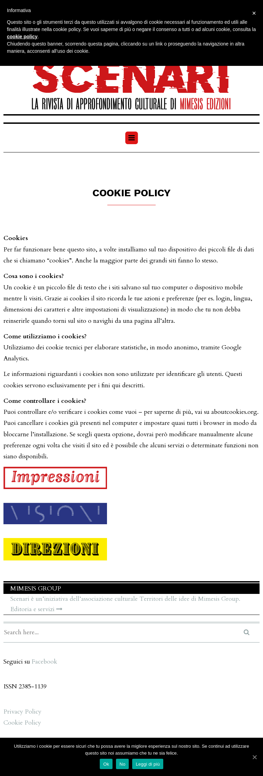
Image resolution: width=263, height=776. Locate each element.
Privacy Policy (22, 711)
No (122, 764)
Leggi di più (148, 764)
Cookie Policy (22, 722)
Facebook (44, 661)
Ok (106, 764)
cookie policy (22, 36)
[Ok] (254, 757)
